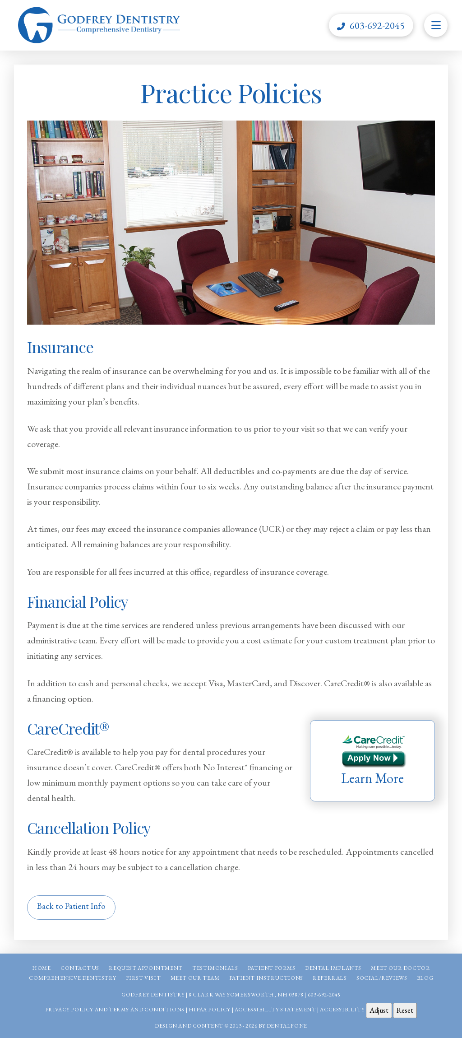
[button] (436, 25)
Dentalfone (287, 1025)
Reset (405, 1010)
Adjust (379, 1010)
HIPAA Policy (210, 1009)
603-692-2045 (324, 994)
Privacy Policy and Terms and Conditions (115, 1009)
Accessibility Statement (275, 1009)
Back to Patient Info (71, 906)
